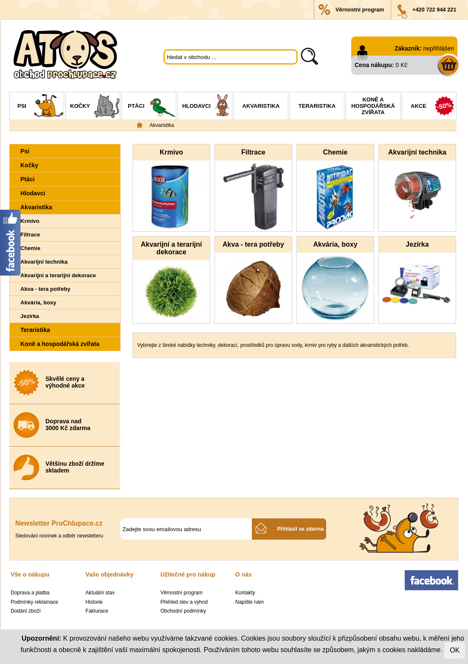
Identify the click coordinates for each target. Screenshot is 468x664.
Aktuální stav (100, 593)
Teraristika (317, 106)
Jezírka (29, 316)
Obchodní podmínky (183, 611)
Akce (433, 107)
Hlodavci (207, 107)
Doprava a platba (30, 593)
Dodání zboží (26, 611)
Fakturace (96, 611)
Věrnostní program (359, 9)
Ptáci (152, 107)
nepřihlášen (438, 48)
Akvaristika (261, 106)
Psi (40, 107)
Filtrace (30, 234)
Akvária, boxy (38, 302)
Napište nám (249, 602)
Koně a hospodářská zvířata (373, 105)
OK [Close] (455, 650)
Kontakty (245, 593)
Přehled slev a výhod (184, 602)
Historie (94, 602)
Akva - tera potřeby (45, 289)
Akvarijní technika (44, 262)
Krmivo (29, 221)
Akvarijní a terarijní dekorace (58, 275)
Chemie (30, 248)
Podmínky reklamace (34, 602)
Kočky (95, 107)
